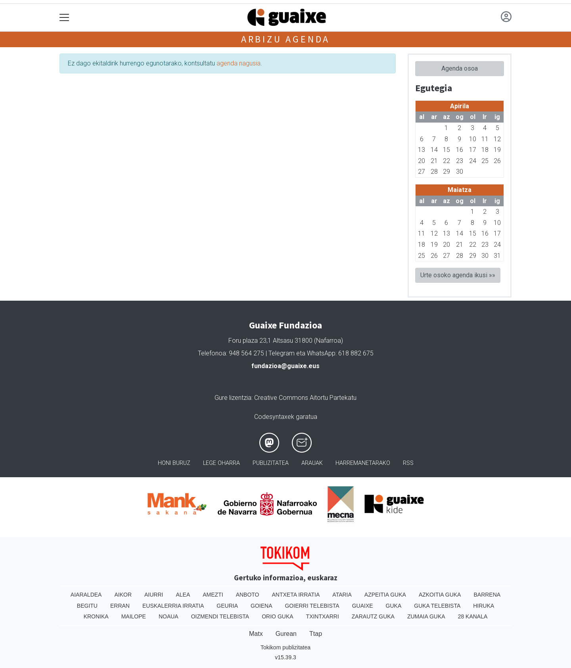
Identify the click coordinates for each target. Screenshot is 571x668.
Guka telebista (437, 606)
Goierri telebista (312, 606)
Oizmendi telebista (220, 616)
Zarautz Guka (373, 616)
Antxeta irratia (296, 594)
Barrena (486, 594)
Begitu (87, 606)
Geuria (227, 606)
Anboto (247, 594)
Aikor (123, 594)
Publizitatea (271, 463)
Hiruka (483, 606)
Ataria (342, 594)
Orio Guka (277, 616)
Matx (256, 633)
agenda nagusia (239, 63)
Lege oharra (221, 463)
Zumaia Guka (426, 616)
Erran (120, 606)
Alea (183, 594)
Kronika (96, 616)
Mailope (133, 616)
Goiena (261, 606)
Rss (408, 463)
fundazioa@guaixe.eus (285, 366)
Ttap (315, 633)
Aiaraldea (86, 594)
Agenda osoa (459, 68)
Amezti (213, 594)
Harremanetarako (362, 463)
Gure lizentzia (233, 397)
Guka (394, 606)
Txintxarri (322, 616)
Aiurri (153, 594)
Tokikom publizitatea (285, 647)
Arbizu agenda (285, 39)
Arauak (312, 463)
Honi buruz (174, 463)
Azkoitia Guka (440, 594)
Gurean (286, 633)
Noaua (168, 616)
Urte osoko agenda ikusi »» (457, 275)
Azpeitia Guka (385, 594)
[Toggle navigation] (64, 18)
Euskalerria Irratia (173, 606)
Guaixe (362, 606)
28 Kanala (473, 616)
